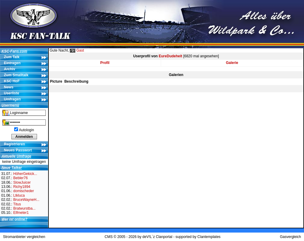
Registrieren (14, 144)
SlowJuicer (22, 182)
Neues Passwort (18, 150)
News (8, 87)
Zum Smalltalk (16, 75)
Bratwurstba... (24, 208)
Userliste (11, 93)
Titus (17, 204)
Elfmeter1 (21, 213)
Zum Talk (12, 57)
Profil (105, 63)
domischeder (23, 191)
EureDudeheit (170, 56)
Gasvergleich (290, 237)
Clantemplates (209, 237)
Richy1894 (21, 187)
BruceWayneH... (26, 200)
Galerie (232, 63)
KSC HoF (12, 81)
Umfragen (12, 99)
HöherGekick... (25, 174)
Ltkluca (19, 195)
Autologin (26, 130)
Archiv (9, 69)
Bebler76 (20, 178)
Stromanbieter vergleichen (24, 237)
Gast (80, 50)
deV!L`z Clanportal (157, 237)
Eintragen (12, 63)
